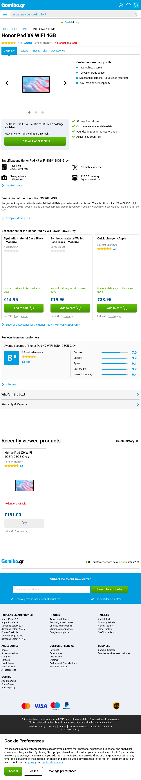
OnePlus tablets (106, 632)
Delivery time (56, 656)
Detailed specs (11, 185)
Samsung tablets (106, 622)
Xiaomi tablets (105, 625)
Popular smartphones (17, 614)
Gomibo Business (106, 650)
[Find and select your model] (74, 14)
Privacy (52, 726)
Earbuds (5, 660)
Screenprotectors (9, 653)
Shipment (54, 660)
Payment (54, 650)
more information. (103, 722)
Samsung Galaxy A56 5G (13, 629)
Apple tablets (104, 619)
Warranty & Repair (59, 666)
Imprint (62, 726)
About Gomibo (8, 681)
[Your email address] (51, 589)
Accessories (10, 645)
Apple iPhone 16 (9, 622)
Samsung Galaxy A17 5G (13, 639)
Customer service (62, 645)
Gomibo (6, 676)
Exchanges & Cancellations (63, 663)
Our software (7, 684)
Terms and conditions (101, 726)
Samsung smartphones (61, 622)
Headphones (7, 663)
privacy (32, 762)
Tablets (103, 614)
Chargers (5, 656)
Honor (24, 29)
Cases (4, 650)
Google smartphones (60, 632)
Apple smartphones (59, 619)
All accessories (8, 670)
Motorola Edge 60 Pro (12, 635)
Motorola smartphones (61, 629)
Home (4, 29)
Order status (56, 653)
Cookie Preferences (78, 726)
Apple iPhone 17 (9, 619)
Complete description (15, 218)
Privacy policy (8, 687)
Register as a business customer (114, 653)
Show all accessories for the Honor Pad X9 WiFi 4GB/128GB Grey (40, 324)
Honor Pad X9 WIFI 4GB (43, 29)
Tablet (14, 29)
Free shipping (21, 316)
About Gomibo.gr (37, 726)
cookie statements (52, 762)
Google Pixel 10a (9, 632)
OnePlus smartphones (61, 625)
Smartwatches (8, 666)
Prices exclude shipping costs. (104, 719)
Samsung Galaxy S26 (12, 625)
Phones (55, 614)
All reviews (9, 384)
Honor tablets (105, 629)
